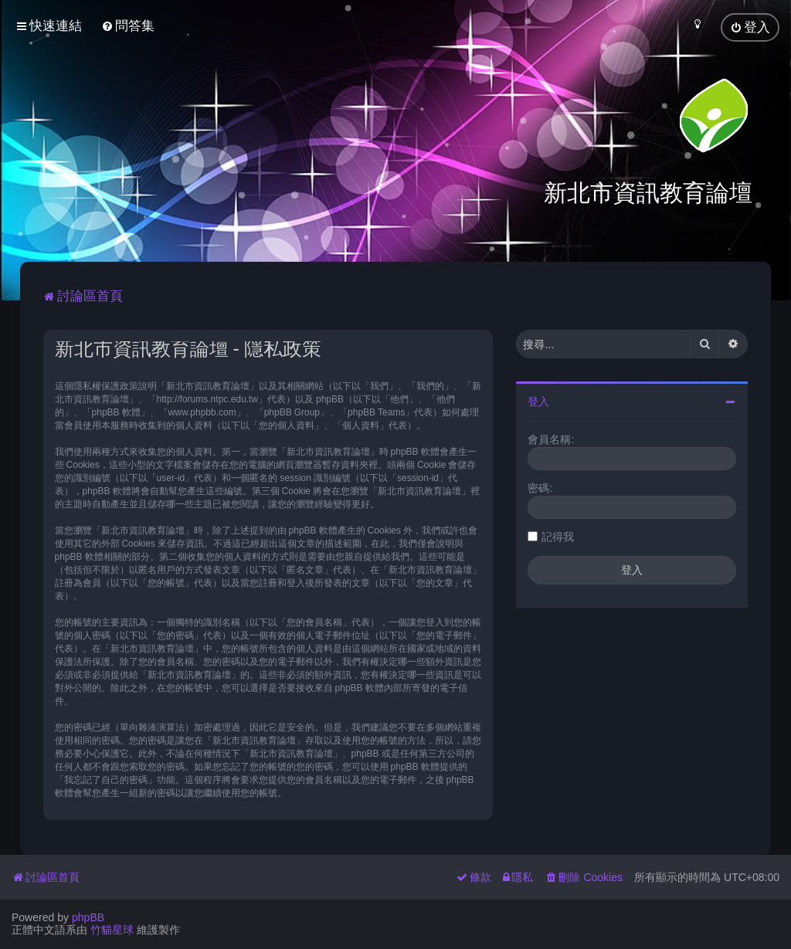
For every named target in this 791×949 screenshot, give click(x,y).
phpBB (88, 917)
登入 (538, 401)
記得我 (557, 536)
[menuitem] (127, 26)
